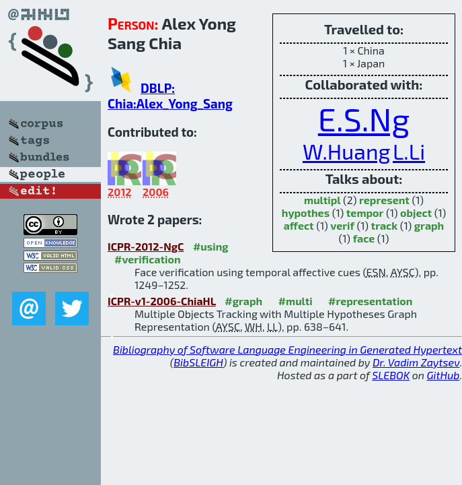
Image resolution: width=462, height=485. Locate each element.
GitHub (443, 374)
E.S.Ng (364, 118)
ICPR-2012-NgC (146, 246)
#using (211, 246)
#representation (370, 300)
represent (384, 199)
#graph (243, 300)
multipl (322, 199)
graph (429, 225)
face (364, 238)
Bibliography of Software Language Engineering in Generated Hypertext (287, 349)
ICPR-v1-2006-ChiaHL (162, 300)
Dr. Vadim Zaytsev (416, 362)
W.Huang (346, 151)
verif (342, 225)
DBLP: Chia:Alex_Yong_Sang (170, 95)
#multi (295, 300)
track (384, 225)
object (416, 212)
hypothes (306, 212)
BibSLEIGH (198, 362)
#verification (147, 259)
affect (299, 225)
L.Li (409, 151)
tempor (365, 212)
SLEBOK (391, 374)
